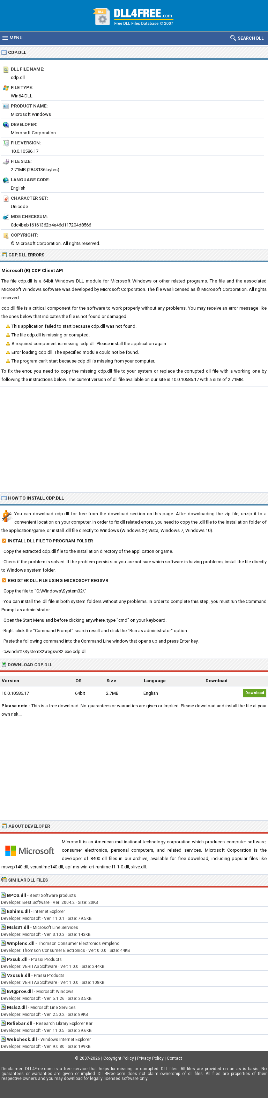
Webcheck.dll (22, 1039)
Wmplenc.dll (21, 943)
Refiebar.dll (19, 1023)
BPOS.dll (16, 895)
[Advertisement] (134, 439)
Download (254, 693)
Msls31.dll (18, 927)
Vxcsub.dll (18, 975)
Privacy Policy (150, 1058)
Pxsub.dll (17, 959)
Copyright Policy (118, 1058)
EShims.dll (18, 911)
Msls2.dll (17, 1007)
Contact (174, 1058)
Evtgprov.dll (20, 991)
